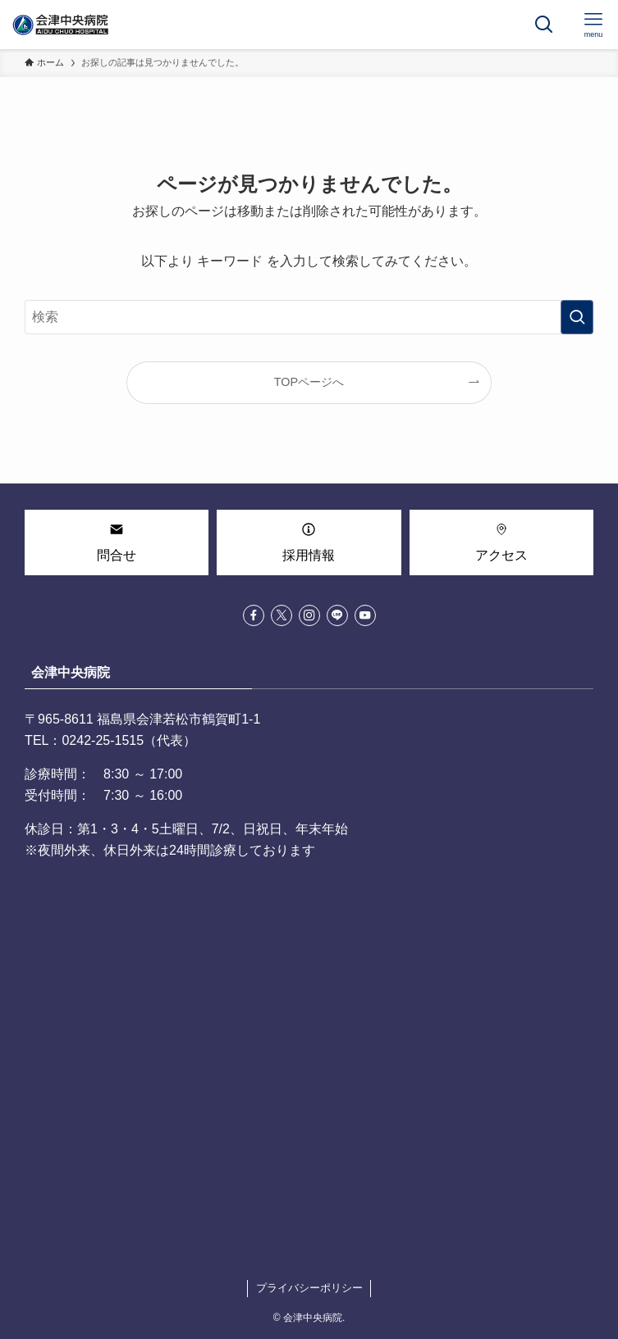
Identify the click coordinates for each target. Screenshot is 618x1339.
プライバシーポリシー (309, 1288)
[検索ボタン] (544, 24)
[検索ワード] (309, 317)
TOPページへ (309, 381)
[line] (337, 615)
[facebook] (253, 615)
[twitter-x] (281, 615)
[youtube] (365, 615)
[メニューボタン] (593, 24)
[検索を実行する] (577, 317)
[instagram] (309, 615)
